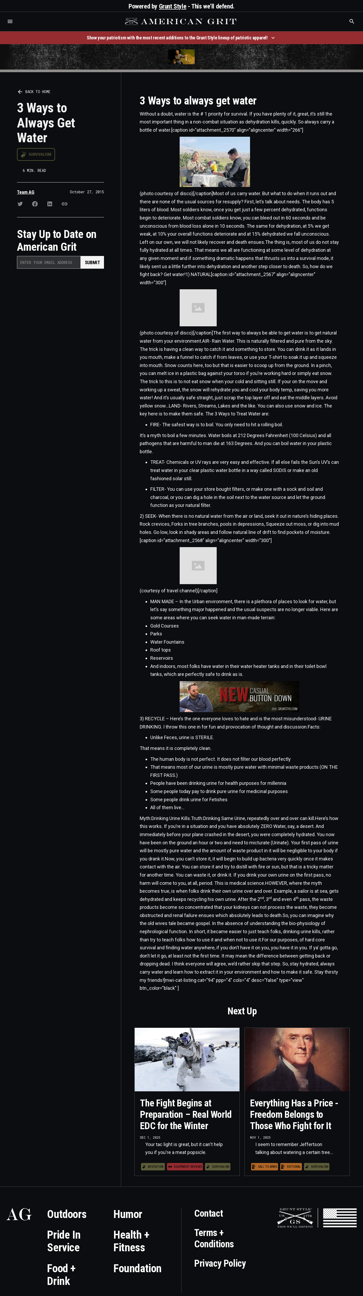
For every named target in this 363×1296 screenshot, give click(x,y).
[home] (181, 21)
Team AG (25, 192)
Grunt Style (173, 6)
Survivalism (40, 154)
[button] (10, 21)
